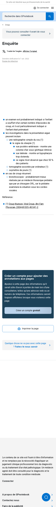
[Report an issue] (28, 345)
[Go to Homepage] (10, 8)
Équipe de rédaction (10, 61)
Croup (6, 25)
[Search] (50, 16)
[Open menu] (52, 8)
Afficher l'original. (30, 51)
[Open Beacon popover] (46, 497)
